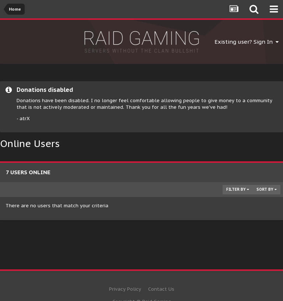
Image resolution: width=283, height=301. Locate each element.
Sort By (266, 189)
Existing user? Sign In (246, 41)
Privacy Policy (125, 289)
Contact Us (161, 289)
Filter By (237, 189)
